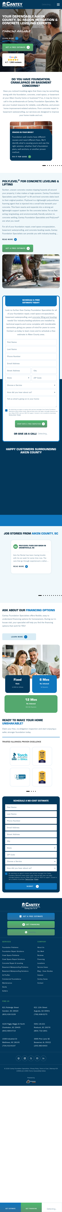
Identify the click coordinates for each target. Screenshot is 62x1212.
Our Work (40, 951)
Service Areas (42, 967)
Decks (4, 987)
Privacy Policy (34, 1068)
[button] (44, 165)
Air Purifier (6, 975)
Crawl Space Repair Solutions (13, 959)
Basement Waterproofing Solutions (15, 971)
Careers (40, 975)
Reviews (40, 955)
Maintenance (7, 983)
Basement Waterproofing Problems (15, 967)
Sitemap (52, 1068)
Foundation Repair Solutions (13, 951)
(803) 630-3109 (9, 1014)
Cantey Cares (42, 979)
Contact (40, 983)
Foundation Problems (10, 947)
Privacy (19, 415)
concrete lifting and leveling (44, 317)
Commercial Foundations (11, 979)
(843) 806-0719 (9, 1031)
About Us (40, 947)
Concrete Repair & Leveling (12, 963)
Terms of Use (12, 415)
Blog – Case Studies (45, 971)
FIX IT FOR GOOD (19, 157)
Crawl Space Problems (10, 955)
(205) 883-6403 (40, 1046)
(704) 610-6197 (9, 1046)
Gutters (5, 991)
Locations (41, 963)
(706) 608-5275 (40, 1014)
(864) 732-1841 (40, 1031)
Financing (41, 959)
